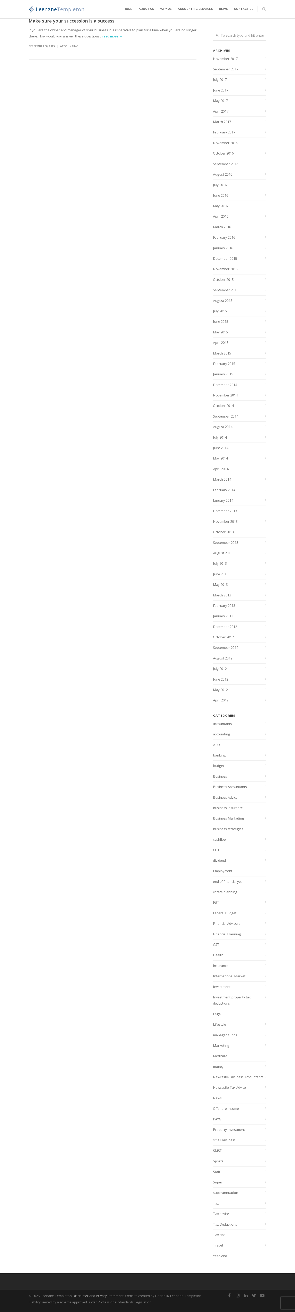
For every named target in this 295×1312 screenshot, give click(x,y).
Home (128, 8)
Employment (222, 871)
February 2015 (224, 363)
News (223, 8)
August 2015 (222, 300)
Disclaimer (80, 1296)
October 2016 (223, 153)
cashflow (219, 839)
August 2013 (222, 553)
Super (217, 1182)
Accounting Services (195, 8)
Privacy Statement (110, 1296)
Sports (218, 1161)
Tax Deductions (225, 1224)
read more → (112, 36)
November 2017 (225, 58)
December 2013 (225, 511)
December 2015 (225, 258)
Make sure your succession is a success (72, 21)
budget (218, 765)
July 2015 (220, 311)
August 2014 (222, 427)
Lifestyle (219, 1024)
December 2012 (225, 626)
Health (218, 955)
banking (219, 755)
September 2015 (225, 290)
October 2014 (223, 405)
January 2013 (223, 616)
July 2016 (220, 185)
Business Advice (225, 797)
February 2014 (224, 490)
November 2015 (225, 269)
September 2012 (225, 647)
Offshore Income (226, 1108)
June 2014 (220, 448)
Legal (217, 1014)
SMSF (217, 1150)
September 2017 (225, 69)
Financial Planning (227, 934)
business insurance (228, 808)
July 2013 (220, 563)
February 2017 (224, 132)
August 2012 (222, 658)
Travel (218, 1245)
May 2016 (220, 206)
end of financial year (228, 881)
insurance (220, 965)
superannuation (225, 1192)
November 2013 (225, 521)
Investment (221, 987)
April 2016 (220, 216)
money (218, 1066)
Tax (216, 1203)
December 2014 (225, 385)
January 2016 (223, 248)
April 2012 (220, 700)
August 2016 (222, 174)
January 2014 (223, 500)
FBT (216, 902)
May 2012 (220, 690)
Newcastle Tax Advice (229, 1087)
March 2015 (222, 353)
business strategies (228, 829)
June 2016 (220, 195)
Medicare (220, 1056)
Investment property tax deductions (232, 1000)
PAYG (217, 1119)
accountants (222, 723)
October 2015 (223, 279)
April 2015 (220, 342)
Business (220, 776)
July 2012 (220, 668)
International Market (229, 976)
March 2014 (222, 479)
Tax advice (221, 1214)
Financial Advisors (226, 923)
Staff (216, 1172)
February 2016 (224, 237)
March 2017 (222, 122)
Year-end (220, 1256)
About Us (146, 8)
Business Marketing (228, 818)
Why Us (166, 8)
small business (224, 1140)
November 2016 (225, 143)
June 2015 (220, 321)
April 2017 (220, 111)
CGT (216, 850)
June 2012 (220, 679)
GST (216, 944)
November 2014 (225, 395)
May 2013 (220, 584)
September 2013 (225, 542)
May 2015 (220, 332)
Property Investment (229, 1129)
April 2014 (220, 469)
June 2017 (220, 90)
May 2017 (220, 100)
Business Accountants (230, 787)
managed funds (225, 1035)
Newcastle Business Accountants (238, 1077)
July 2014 (220, 437)
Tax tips (219, 1235)
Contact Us (243, 8)
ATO (216, 745)
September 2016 (225, 164)
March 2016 (222, 227)
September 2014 (225, 416)
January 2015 (223, 374)
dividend (219, 860)
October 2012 (223, 637)
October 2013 (223, 532)
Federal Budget (224, 913)
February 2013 (224, 605)
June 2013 (220, 574)
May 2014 (220, 458)
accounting (69, 46)
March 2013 (222, 595)
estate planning (225, 892)
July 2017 (220, 79)
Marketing (221, 1045)
